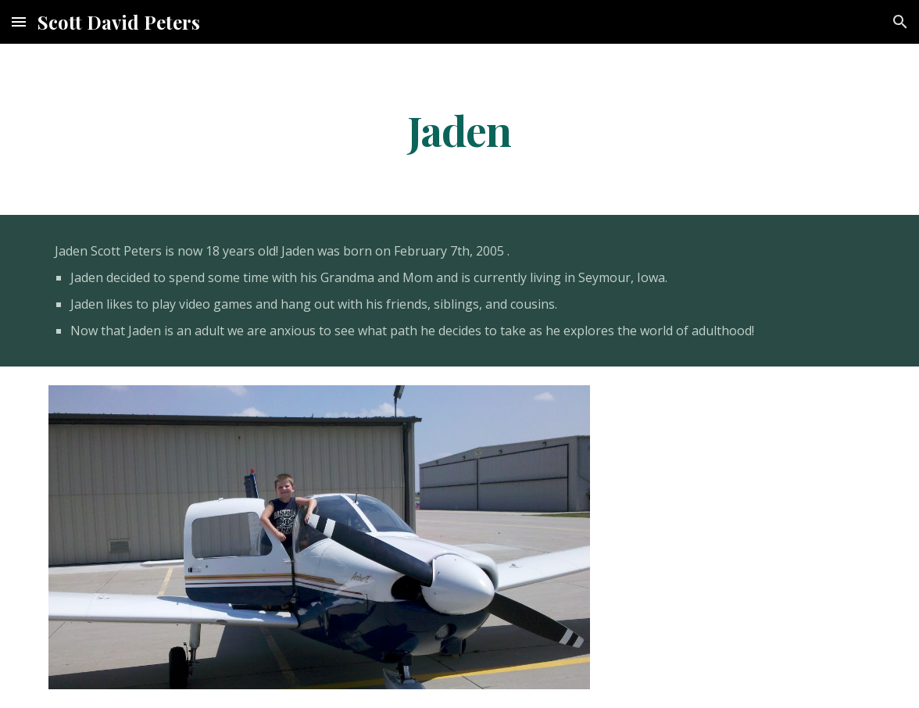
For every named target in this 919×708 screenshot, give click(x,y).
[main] (460, 129)
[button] (19, 21)
